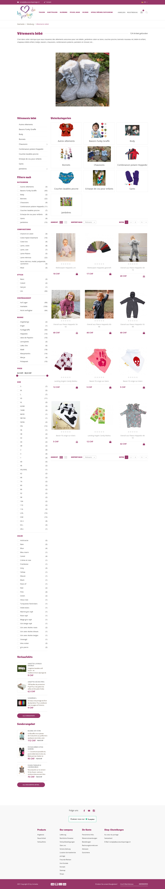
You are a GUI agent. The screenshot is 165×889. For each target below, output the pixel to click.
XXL (33, 426)
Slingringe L (32, 698)
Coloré (33, 283)
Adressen (85, 849)
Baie (33, 544)
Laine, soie (33, 250)
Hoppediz (33, 334)
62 (33, 473)
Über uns (63, 845)
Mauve (33, 576)
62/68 (33, 406)
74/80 (33, 410)
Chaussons (23, 144)
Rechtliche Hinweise (66, 838)
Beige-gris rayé (33, 619)
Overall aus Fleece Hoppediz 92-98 (132, 325)
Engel (33, 326)
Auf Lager (33, 302)
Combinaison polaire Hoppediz (31, 149)
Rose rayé (33, 615)
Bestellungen (86, 842)
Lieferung (63, 835)
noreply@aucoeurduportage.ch (28, 2)
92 (33, 493)
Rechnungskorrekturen (90, 845)
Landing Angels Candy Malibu (65, 381)
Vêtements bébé (26, 118)
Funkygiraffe (33, 330)
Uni (33, 291)
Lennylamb (33, 342)
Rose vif (33, 584)
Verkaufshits (41, 842)
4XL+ (33, 529)
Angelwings (33, 322)
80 (33, 485)
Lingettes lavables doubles (35, 665)
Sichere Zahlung (65, 849)
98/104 (33, 418)
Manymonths (33, 353)
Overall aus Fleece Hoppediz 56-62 (65, 325)
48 (33, 446)
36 (33, 430)
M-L (33, 525)
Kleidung (63, 12)
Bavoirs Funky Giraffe (27, 129)
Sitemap (62, 870)
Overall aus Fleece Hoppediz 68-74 (132, 269)
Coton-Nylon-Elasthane (33, 238)
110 (33, 505)
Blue (33, 548)
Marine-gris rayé (33, 612)
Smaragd (33, 639)
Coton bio (33, 242)
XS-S (33, 521)
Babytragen (52, 12)
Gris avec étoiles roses (33, 627)
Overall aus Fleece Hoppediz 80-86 (99, 325)
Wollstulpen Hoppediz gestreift (99, 268)
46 (33, 465)
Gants (21, 164)
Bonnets (22, 139)
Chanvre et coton (33, 234)
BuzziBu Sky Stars (34, 731)
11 (142, 222)
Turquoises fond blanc (33, 604)
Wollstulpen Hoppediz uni (66, 268)
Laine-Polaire (33, 253)
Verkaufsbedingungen (67, 842)
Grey (33, 568)
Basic (33, 279)
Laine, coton (33, 246)
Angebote (40, 835)
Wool (33, 268)
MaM (33, 349)
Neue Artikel (41, 838)
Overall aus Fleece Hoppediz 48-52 (132, 436)
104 (33, 501)
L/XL (33, 513)
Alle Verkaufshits (29, 716)
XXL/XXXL (33, 469)
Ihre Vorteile (64, 863)
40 (33, 462)
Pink (33, 592)
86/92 (33, 414)
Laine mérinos (33, 257)
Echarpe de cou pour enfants (30, 159)
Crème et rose (33, 560)
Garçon (33, 287)
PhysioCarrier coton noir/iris (35, 748)
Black (33, 580)
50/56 (33, 422)
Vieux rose (33, 600)
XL (33, 402)
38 (33, 434)
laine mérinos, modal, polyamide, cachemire (33, 262)
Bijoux (85, 12)
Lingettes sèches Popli (36, 682)
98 (33, 497)
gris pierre (33, 647)
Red (33, 588)
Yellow (33, 572)
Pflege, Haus (75, 12)
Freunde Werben (65, 860)
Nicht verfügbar (33, 310)
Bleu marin (33, 552)
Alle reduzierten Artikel (31, 785)
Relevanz (90, 222)
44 (33, 442)
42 (33, 438)
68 (33, 477)
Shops (62, 874)
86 (33, 489)
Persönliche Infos (88, 835)
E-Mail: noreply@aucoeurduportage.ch (117, 842)
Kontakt (47, 2)
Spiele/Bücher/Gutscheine (102, 12)
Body (21, 134)
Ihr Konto (86, 829)
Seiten (121, 222)
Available (33, 306)
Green (33, 596)
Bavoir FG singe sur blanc (99, 381)
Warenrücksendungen (89, 838)
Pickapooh (33, 361)
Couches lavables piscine (28, 154)
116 (33, 509)
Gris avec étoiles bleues (33, 631)
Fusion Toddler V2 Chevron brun (34, 766)
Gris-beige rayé (33, 623)
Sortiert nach (76, 222)
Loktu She (33, 345)
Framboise (33, 564)
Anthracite (33, 540)
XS (33, 398)
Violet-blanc (33, 608)
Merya (33, 357)
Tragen (42, 12)
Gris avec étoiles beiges (33, 635)
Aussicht (54, 222)
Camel (33, 556)
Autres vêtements (26, 124)
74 (33, 481)
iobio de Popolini (33, 338)
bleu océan (33, 643)
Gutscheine (86, 852)
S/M (33, 517)
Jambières (23, 169)
